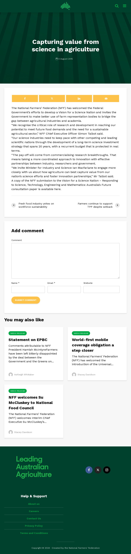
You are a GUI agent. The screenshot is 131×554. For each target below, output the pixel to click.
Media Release (18, 333)
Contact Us (34, 518)
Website (88, 283)
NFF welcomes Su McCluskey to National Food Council (31, 402)
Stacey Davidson (83, 374)
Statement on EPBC (28, 339)
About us (34, 503)
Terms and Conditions (34, 533)
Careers (34, 511)
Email (51, 283)
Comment (16, 240)
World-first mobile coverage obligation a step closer (93, 345)
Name (15, 283)
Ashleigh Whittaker (21, 374)
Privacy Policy (34, 525)
